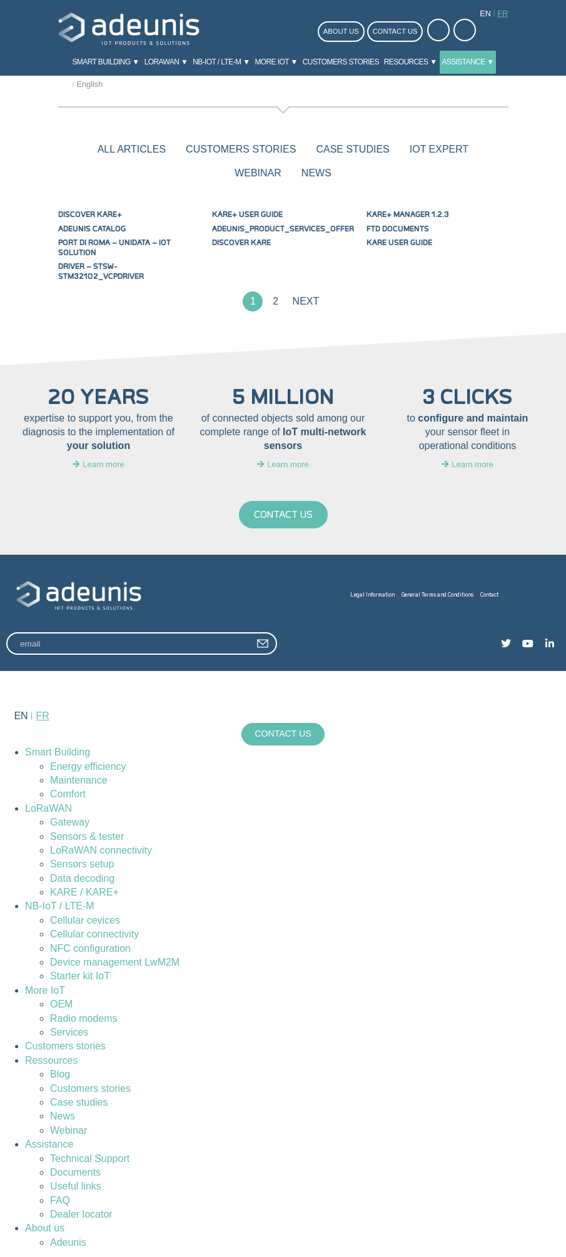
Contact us (395, 31)
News (62, 1116)
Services (69, 1032)
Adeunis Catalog (92, 229)
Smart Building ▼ (105, 62)
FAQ (60, 1200)
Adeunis (68, 1242)
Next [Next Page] (306, 301)
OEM (61, 1004)
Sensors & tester (87, 836)
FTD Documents (397, 229)
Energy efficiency (88, 766)
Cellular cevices (85, 920)
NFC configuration (90, 948)
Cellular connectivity (94, 934)
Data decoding (82, 878)
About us (341, 31)
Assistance (49, 1144)
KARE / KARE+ (84, 892)
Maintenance (79, 780)
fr (502, 13)
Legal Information (372, 595)
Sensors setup (82, 864)
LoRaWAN (48, 808)
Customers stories (341, 62)
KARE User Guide (399, 243)
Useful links (75, 1186)
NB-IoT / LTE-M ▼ (221, 62)
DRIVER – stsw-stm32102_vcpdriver (101, 271)
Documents (75, 1172)
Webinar (68, 1130)
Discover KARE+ (90, 215)
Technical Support (89, 1158)
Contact (489, 595)
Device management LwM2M (114, 962)
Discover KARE (241, 243)
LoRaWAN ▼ (166, 62)
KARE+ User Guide (247, 215)
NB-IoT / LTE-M (59, 906)
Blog (60, 1074)
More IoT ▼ (276, 62)
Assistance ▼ (467, 62)
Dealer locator (81, 1214)
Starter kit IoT (80, 976)
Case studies (79, 1102)
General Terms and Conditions (437, 595)
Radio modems (84, 1018)
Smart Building (57, 752)
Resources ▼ (410, 62)
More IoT (45, 990)
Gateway (69, 822)
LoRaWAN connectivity (101, 850)
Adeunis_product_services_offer (283, 229)
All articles (132, 149)
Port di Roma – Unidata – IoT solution (114, 248)
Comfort (68, 794)
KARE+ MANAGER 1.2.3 (407, 215)
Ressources (51, 1060)
